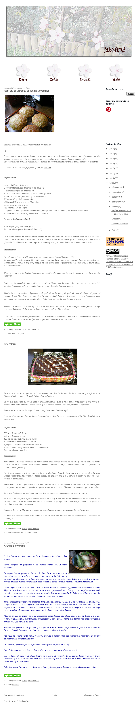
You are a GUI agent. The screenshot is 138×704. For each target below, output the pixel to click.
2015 (111, 153)
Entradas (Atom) (24, 701)
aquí (42, 410)
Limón (14, 333)
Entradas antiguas (92, 695)
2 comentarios (33, 329)
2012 (111, 168)
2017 (111, 148)
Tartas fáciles (32, 532)
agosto (115, 206)
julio (114, 230)
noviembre (117, 192)
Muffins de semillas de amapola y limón (26, 90)
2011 (111, 173)
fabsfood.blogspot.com (116, 256)
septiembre (117, 201)
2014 (111, 158)
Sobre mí (15, 684)
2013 (111, 163)
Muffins (21, 333)
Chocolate (16, 532)
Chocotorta (10, 343)
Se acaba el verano (14, 545)
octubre (115, 197)
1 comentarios (33, 529)
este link (47, 167)
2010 (111, 178)
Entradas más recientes (14, 695)
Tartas (23, 532)
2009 (111, 183)
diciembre (116, 187)
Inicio (54, 695)
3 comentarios (33, 680)
